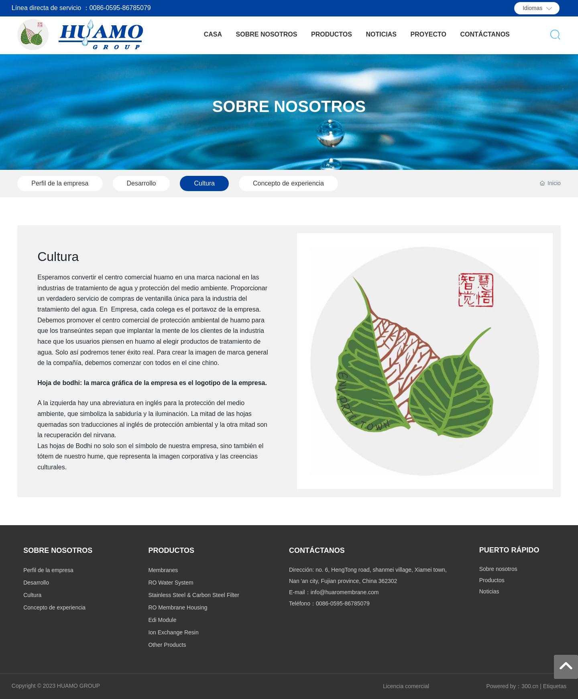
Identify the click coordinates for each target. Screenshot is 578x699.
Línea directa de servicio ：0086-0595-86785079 (81, 7)
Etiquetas (554, 686)
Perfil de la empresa (59, 183)
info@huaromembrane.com (345, 592)
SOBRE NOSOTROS (289, 106)
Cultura (204, 183)
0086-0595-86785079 (343, 603)
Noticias (489, 591)
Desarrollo (141, 183)
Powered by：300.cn (512, 686)
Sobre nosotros (498, 569)
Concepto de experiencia (288, 183)
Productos (492, 580)
